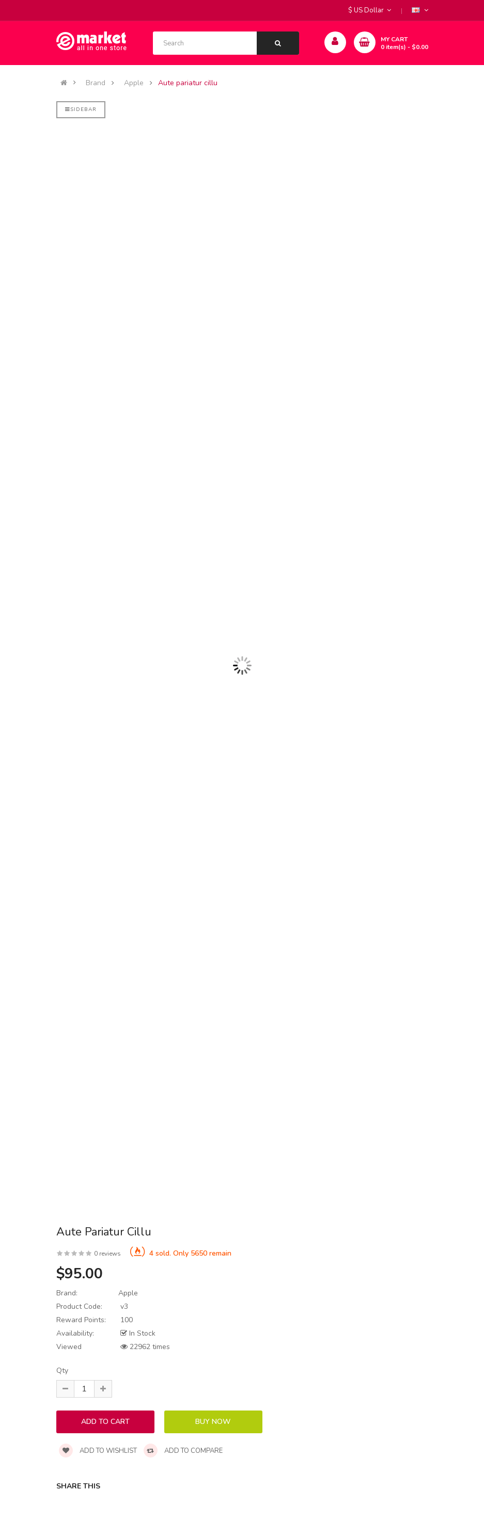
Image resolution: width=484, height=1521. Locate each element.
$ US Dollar (369, 10)
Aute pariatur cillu (187, 83)
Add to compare (183, 1450)
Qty (62, 1370)
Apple (134, 83)
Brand (95, 83)
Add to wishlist (98, 1450)
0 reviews (107, 1253)
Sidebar (81, 109)
